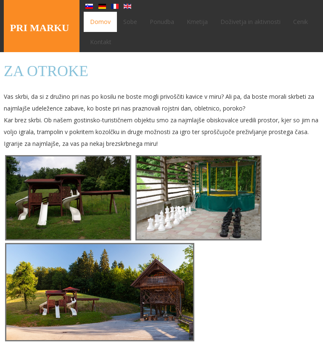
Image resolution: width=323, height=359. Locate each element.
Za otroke (46, 71)
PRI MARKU (39, 27)
